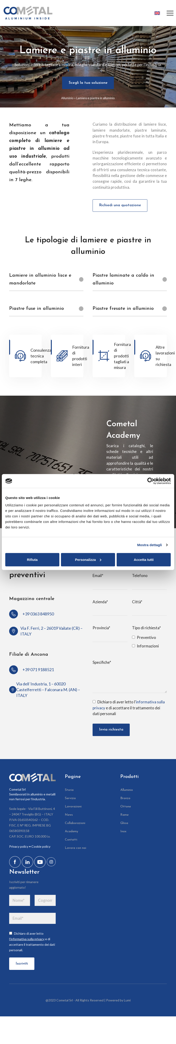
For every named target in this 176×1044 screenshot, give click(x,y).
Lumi (127, 1002)
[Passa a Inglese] (155, 13)
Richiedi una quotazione (120, 206)
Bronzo (125, 799)
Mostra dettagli (149, 545)
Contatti (71, 841)
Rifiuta (32, 559)
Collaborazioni (75, 824)
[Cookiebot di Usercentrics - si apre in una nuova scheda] (151, 481)
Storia (69, 791)
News (69, 816)
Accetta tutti (144, 559)
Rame (124, 816)
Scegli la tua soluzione (88, 83)
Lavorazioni (73, 808)
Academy (71, 833)
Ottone (125, 808)
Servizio (70, 799)
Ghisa (124, 824)
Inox (123, 833)
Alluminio (67, 98)
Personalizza (88, 559)
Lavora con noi (75, 849)
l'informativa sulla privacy (26, 940)
